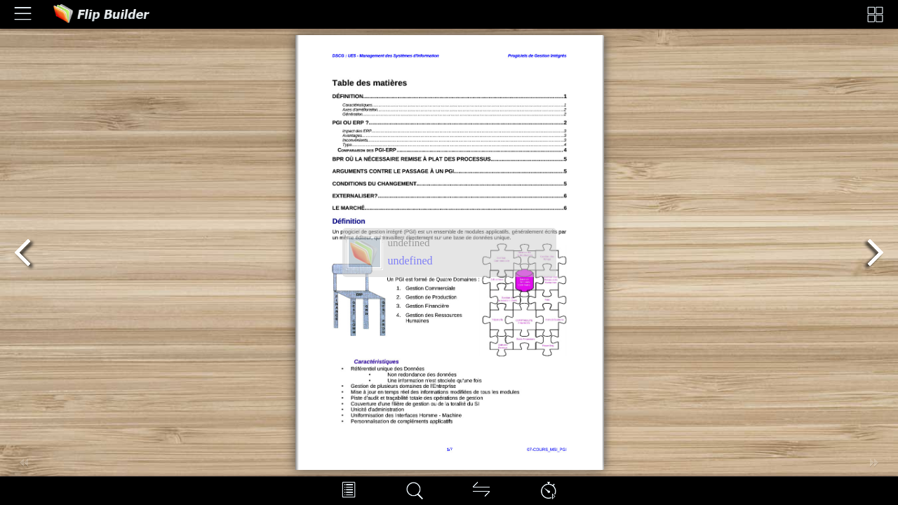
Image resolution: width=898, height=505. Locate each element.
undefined (410, 261)
